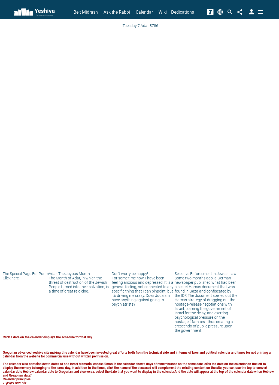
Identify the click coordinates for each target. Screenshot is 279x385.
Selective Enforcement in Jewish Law (205, 273)
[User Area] (251, 12)
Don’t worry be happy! (130, 273)
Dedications (182, 12)
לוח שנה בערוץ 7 (14, 383)
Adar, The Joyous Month (69, 273)
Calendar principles (17, 379)
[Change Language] (220, 12)
